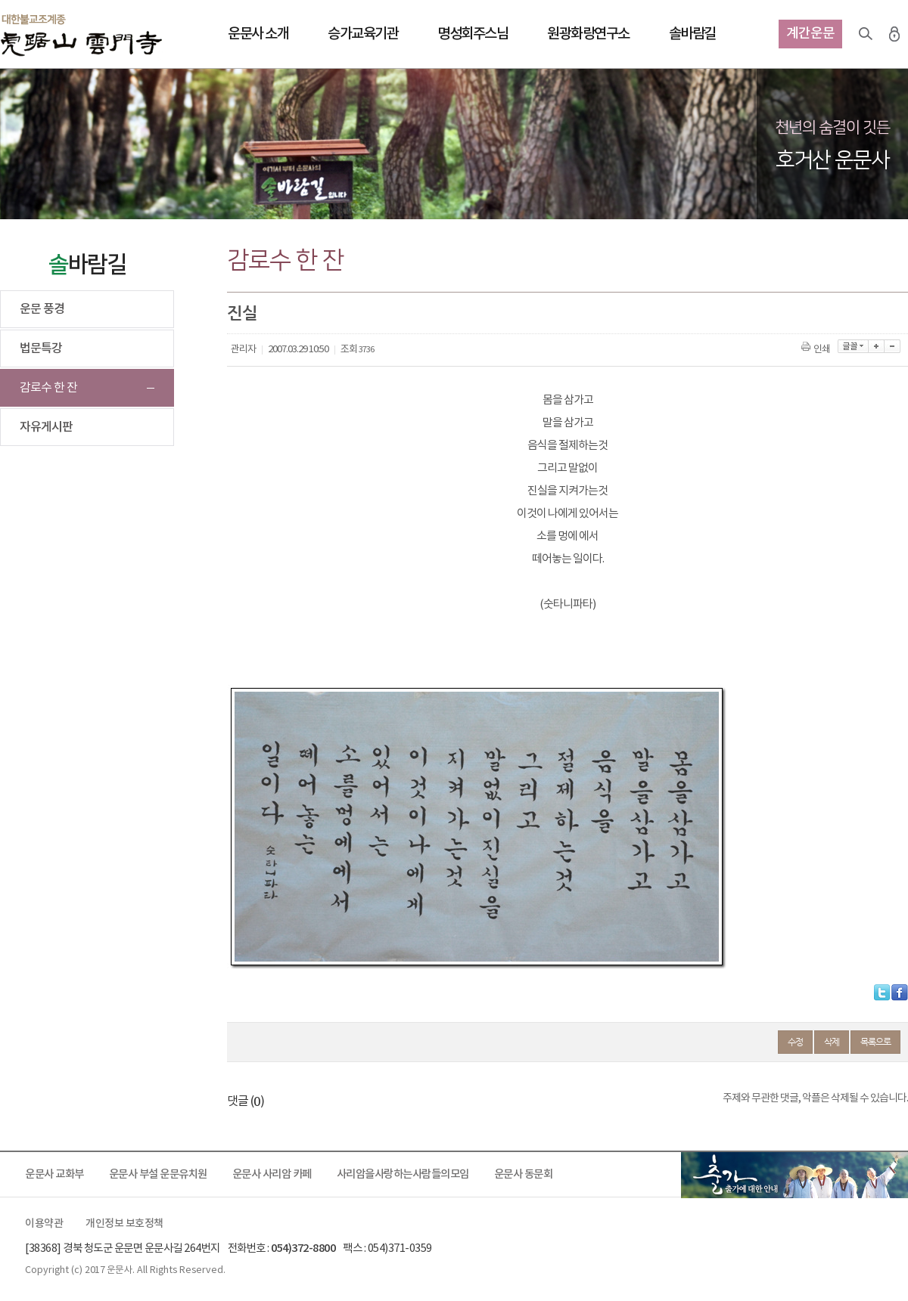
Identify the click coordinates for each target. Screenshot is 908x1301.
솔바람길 (692, 34)
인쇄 (817, 349)
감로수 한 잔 (48, 388)
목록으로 (875, 1041)
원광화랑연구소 (588, 34)
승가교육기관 (363, 34)
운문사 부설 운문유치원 (158, 1174)
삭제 (831, 1041)
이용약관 (44, 1224)
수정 (795, 1041)
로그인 (894, 34)
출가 (794, 1174)
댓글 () (245, 1101)
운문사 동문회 (523, 1174)
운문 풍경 (42, 309)
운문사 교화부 (54, 1174)
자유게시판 (46, 427)
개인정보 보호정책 (124, 1224)
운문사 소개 (258, 34)
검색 (865, 34)
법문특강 (41, 348)
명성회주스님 (472, 34)
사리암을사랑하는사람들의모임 (403, 1174)
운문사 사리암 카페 (272, 1174)
